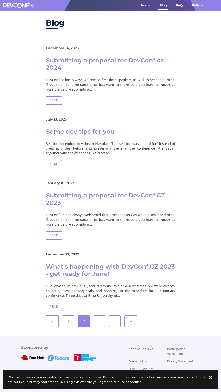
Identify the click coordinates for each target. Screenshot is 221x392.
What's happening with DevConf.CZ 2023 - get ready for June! (110, 270)
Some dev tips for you (80, 131)
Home (145, 5)
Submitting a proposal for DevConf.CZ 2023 (105, 199)
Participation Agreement (176, 351)
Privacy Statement (180, 361)
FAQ (179, 5)
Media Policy (138, 361)
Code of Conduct (141, 349)
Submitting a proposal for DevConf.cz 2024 (105, 64)
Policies (198, 5)
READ (53, 100)
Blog (163, 5)
